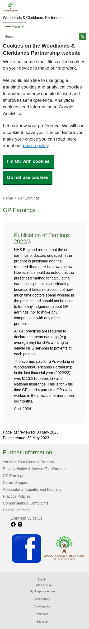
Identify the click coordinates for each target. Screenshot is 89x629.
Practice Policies (17, 496)
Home (8, 198)
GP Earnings (13, 476)
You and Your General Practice (28, 462)
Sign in (42, 579)
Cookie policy (42, 606)
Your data (42, 614)
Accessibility (42, 599)
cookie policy (35, 145)
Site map (42, 621)
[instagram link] (20, 524)
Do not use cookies (27, 177)
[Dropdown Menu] (14, 26)
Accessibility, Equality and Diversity (32, 489)
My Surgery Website (42, 591)
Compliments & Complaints (25, 503)
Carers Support (15, 482)
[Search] (41, 36)
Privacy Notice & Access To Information (36, 469)
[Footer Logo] (48, 548)
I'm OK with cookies (28, 161)
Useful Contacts (16, 510)
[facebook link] (13, 524)
